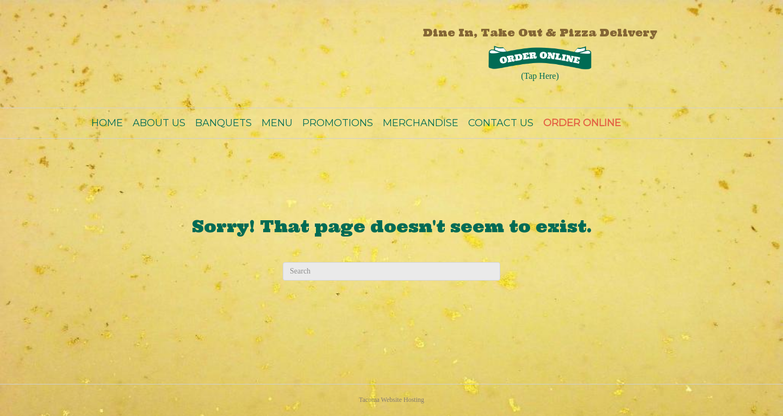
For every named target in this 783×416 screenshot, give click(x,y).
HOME (107, 123)
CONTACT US (500, 123)
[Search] (391, 271)
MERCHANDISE (420, 123)
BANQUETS (223, 123)
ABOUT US (159, 123)
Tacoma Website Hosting (391, 399)
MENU (277, 123)
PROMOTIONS (337, 123)
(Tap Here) (540, 75)
